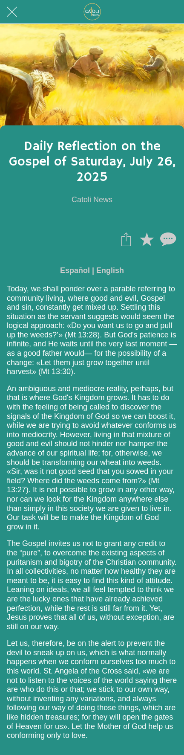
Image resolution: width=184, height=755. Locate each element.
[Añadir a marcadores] (146, 239)
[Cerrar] (12, 12)
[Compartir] (126, 239)
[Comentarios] (167, 239)
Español (75, 270)
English (110, 270)
